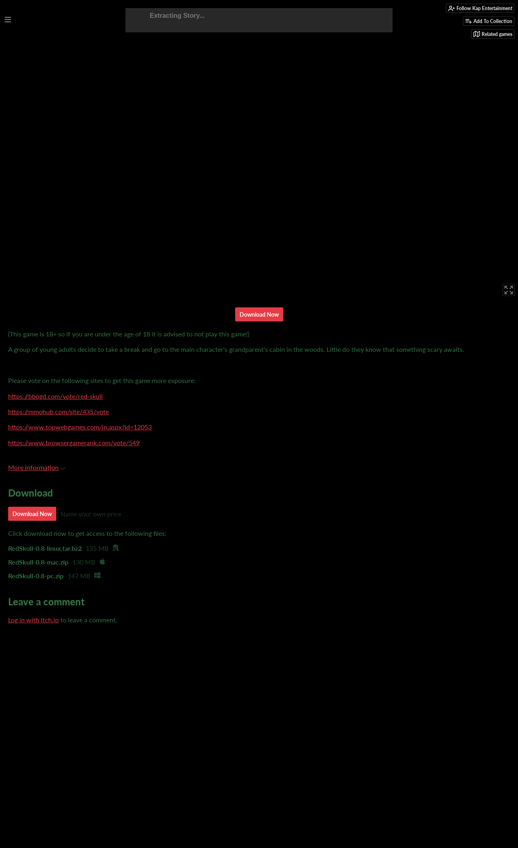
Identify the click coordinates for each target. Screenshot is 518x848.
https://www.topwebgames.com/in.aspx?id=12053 (80, 427)
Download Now (259, 314)
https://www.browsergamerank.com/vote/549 (74, 442)
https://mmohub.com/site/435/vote (58, 411)
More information (37, 467)
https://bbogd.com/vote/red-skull (55, 396)
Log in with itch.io (33, 620)
